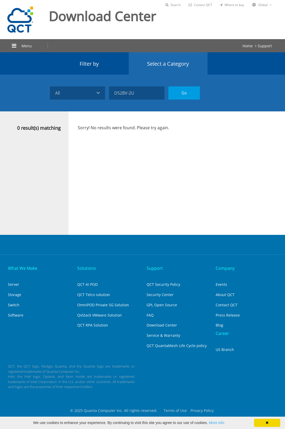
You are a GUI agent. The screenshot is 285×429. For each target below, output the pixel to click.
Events (221, 284)
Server (13, 284)
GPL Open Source (162, 304)
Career (222, 333)
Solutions (86, 268)
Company (225, 268)
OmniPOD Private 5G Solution (103, 304)
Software (15, 315)
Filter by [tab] (89, 63)
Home (247, 45)
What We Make (22, 268)
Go (184, 92)
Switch (13, 304)
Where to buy (232, 5)
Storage (14, 294)
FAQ (150, 315)
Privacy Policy (202, 410)
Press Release (228, 315)
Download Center (162, 325)
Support (265, 45)
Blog (219, 325)
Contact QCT (200, 5)
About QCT (225, 294)
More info (216, 423)
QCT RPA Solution (92, 325)
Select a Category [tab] (168, 63)
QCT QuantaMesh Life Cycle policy (177, 345)
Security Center (160, 294)
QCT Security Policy (163, 284)
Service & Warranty (163, 335)
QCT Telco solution (93, 294)
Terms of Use (175, 410)
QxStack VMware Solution (99, 315)
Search (173, 5)
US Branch (225, 349)
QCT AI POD (87, 284)
